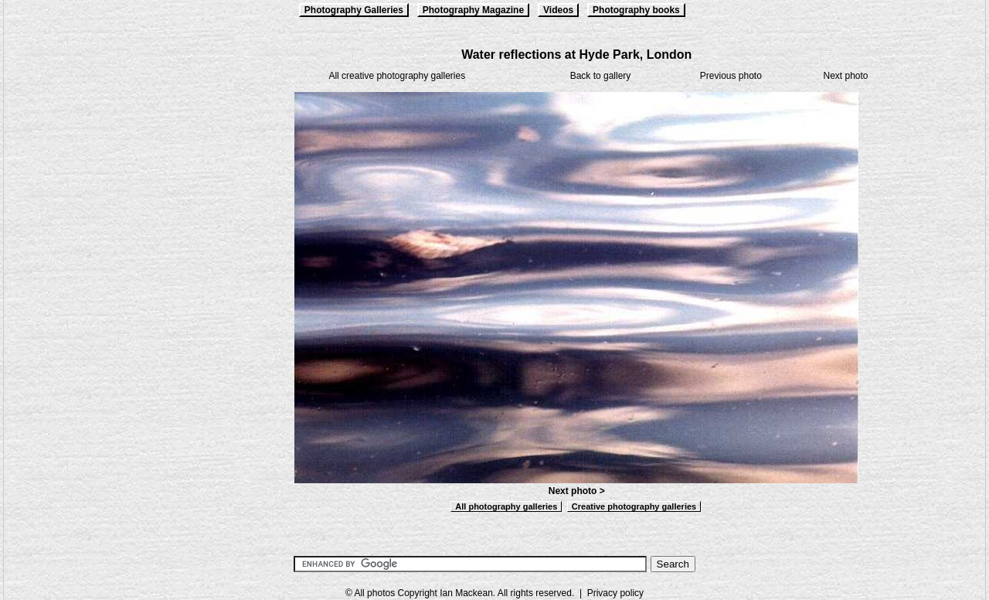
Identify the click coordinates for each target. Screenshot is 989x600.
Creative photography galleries (634, 506)
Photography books (636, 10)
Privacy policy (615, 593)
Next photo (845, 75)
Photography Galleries (353, 10)
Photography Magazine (473, 10)
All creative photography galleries (396, 75)
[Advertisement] (81, 280)
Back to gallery (600, 75)
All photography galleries (506, 506)
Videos (558, 10)
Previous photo (731, 75)
